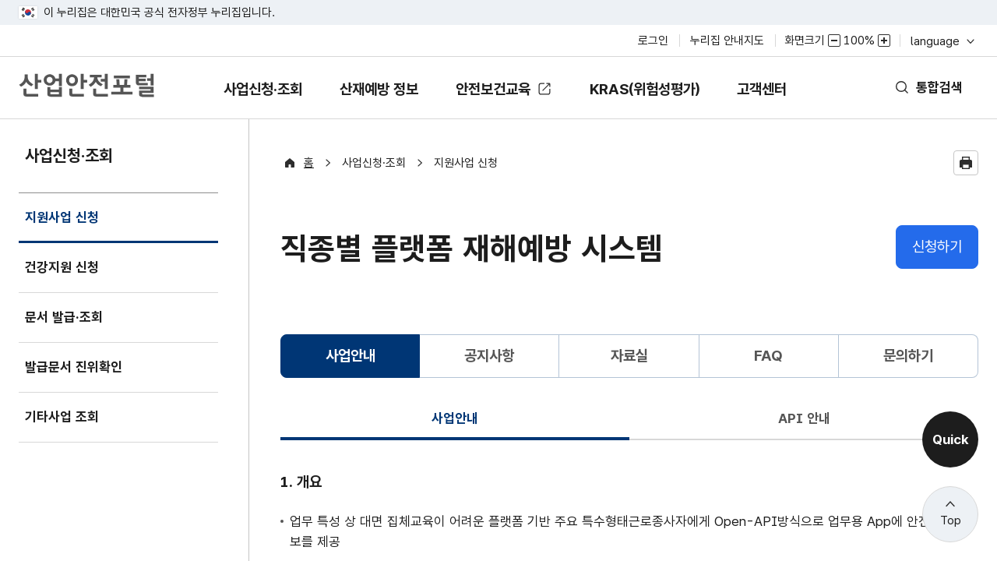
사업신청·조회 (236, 100)
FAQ (768, 356)
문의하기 (908, 356)
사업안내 (454, 418)
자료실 (629, 356)
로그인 (653, 41)
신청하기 (937, 247)
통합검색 (936, 87)
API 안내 (803, 418)
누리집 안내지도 (727, 41)
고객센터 (789, 100)
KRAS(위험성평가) (660, 100)
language (941, 41)
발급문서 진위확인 (79, 367)
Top (950, 520)
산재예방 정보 (366, 100)
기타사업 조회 (66, 417)
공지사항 (489, 356)
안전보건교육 (494, 89)
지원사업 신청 (65, 226)
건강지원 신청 (66, 267)
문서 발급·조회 (68, 317)
